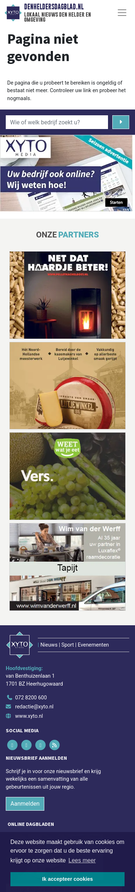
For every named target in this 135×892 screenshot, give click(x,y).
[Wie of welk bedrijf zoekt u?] (57, 122)
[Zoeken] (120, 122)
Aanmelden (25, 803)
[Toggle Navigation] (122, 12)
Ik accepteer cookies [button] (67, 879)
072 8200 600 (31, 698)
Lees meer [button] (82, 860)
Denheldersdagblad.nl (54, 6)
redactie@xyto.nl (34, 707)
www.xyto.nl (29, 716)
